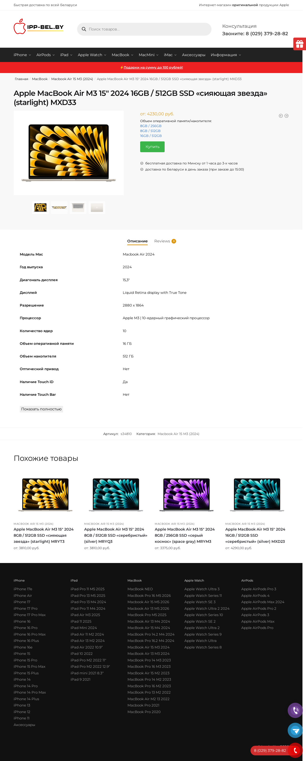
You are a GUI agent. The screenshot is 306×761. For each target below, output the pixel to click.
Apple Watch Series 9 (203, 634)
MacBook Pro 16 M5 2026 (149, 595)
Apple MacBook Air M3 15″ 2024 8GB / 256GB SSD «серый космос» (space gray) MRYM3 (185, 535)
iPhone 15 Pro (25, 660)
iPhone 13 (22, 705)
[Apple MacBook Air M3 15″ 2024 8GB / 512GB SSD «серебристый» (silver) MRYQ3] (116, 494)
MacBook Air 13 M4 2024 (148, 621)
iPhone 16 (22, 621)
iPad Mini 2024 (84, 627)
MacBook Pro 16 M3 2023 (149, 666)
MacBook (40, 79)
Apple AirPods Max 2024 (262, 602)
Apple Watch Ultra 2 (202, 627)
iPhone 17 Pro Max (30, 615)
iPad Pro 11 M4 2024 (88, 608)
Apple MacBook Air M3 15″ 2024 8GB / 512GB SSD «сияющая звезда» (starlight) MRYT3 (44, 535)
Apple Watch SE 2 (200, 621)
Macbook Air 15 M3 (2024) (72, 79)
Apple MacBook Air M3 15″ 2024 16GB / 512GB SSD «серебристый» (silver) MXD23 (255, 535)
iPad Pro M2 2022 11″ (88, 660)
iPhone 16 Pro (25, 627)
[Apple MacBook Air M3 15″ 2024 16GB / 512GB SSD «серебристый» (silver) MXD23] (257, 494)
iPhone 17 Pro (25, 608)
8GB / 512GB (150, 131)
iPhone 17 (22, 602)
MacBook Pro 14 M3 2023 (149, 660)
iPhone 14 (22, 679)
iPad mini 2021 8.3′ (87, 673)
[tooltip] (299, 44)
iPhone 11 (21, 718)
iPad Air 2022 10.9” (87, 647)
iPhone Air (23, 595)
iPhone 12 (22, 712)
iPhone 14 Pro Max (30, 692)
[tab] (137, 237)
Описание (137, 241)
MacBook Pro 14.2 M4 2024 (151, 634)
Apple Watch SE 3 (199, 602)
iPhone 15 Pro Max (29, 666)
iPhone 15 (22, 653)
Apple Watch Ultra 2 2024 (207, 608)
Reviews (162, 241)
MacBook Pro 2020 (144, 712)
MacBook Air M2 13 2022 (148, 699)
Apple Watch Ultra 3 (201, 589)
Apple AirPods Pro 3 (258, 589)
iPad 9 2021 (80, 679)
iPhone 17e (23, 589)
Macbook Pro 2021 (143, 705)
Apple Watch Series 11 (203, 595)
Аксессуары (24, 724)
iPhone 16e (23, 647)
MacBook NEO (140, 589)
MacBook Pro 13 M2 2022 (149, 692)
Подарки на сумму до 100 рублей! (153, 67)
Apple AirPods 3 (255, 615)
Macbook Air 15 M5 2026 (148, 602)
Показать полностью (41, 409)
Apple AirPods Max (257, 621)
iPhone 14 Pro (26, 686)
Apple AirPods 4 (255, 595)
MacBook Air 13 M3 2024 (148, 653)
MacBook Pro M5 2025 (146, 615)
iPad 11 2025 (81, 621)
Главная (21, 79)
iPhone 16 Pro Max (30, 634)
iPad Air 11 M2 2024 (87, 634)
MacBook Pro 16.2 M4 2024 (150, 640)
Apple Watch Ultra (200, 640)
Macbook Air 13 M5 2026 (148, 608)
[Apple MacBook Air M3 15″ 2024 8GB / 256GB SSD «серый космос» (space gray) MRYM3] (186, 494)
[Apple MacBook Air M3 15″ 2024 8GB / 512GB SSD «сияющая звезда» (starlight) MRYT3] (45, 494)
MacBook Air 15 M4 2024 (148, 627)
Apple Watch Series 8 (203, 647)
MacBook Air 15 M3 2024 (148, 647)
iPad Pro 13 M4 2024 (88, 602)
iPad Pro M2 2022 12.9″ (90, 666)
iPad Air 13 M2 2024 (88, 640)
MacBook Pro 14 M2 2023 (149, 679)
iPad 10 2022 (82, 653)
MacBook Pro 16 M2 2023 (149, 686)
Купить (152, 146)
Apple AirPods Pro (257, 627)
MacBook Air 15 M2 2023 (148, 673)
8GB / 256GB (151, 126)
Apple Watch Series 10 (203, 615)
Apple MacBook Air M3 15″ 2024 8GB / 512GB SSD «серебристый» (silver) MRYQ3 (115, 535)
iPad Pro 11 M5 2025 (87, 589)
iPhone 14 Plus (26, 699)
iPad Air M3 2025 (85, 615)
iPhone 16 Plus (26, 640)
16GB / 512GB (151, 136)
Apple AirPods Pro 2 (258, 608)
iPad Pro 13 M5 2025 (88, 595)
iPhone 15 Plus (26, 673)
